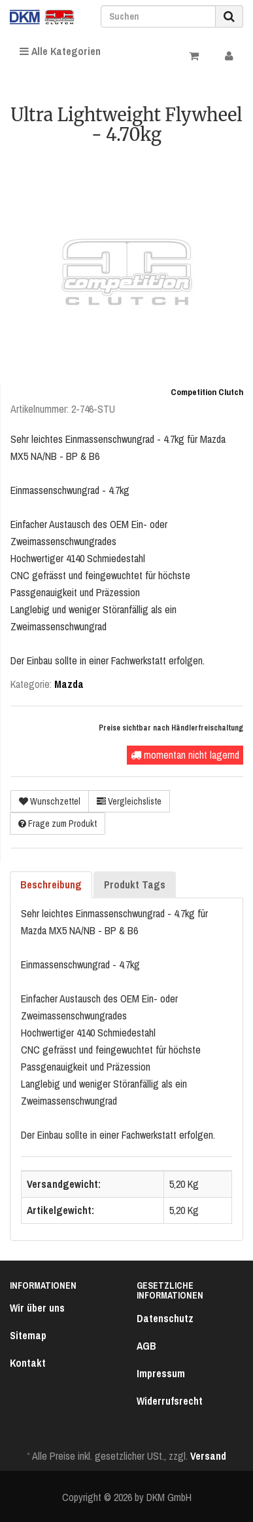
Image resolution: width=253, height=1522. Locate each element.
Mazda (69, 684)
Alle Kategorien (60, 51)
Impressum (161, 1373)
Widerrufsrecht (170, 1401)
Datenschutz (165, 1318)
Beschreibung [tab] (51, 884)
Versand (208, 1456)
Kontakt (28, 1363)
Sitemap (28, 1335)
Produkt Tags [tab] (134, 884)
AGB (146, 1346)
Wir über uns (37, 1308)
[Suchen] (158, 16)
